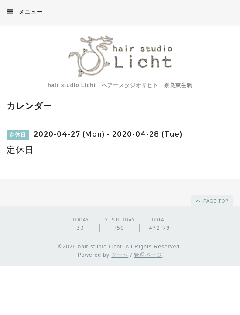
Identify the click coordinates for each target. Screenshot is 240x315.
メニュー (25, 11)
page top (212, 200)
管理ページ (148, 255)
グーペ (119, 255)
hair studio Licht (100, 247)
